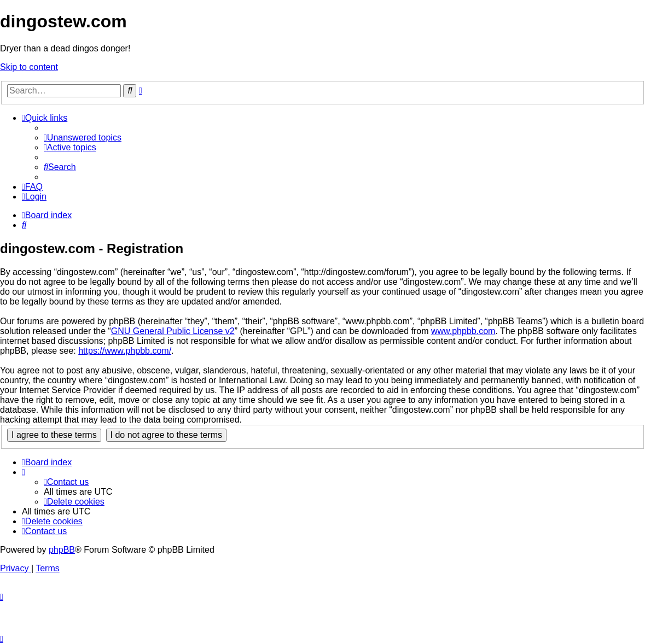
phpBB (62, 549)
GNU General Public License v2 (173, 331)
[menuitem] (82, 137)
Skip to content (29, 67)
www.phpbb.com (463, 331)
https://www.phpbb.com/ (124, 350)
